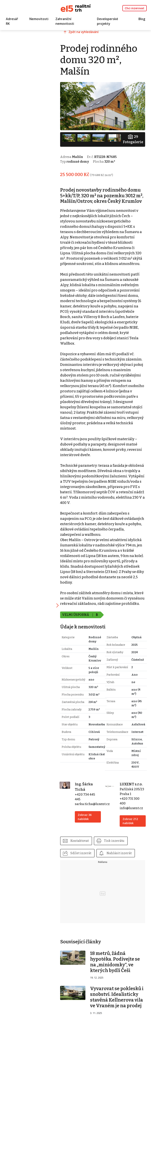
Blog (141, 19)
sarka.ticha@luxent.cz (97, 840)
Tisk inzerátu (122, 882)
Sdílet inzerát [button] (87, 894)
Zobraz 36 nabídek (90, 853)
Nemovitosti (38, 19)
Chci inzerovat (134, 8)
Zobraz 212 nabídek (132, 862)
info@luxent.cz (133, 849)
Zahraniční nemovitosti (64, 21)
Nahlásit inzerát (90, 907)
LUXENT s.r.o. (133, 820)
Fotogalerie (132, 138)
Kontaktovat (86, 882)
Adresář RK (12, 21)
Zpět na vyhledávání (90, 35)
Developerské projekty (107, 21)
